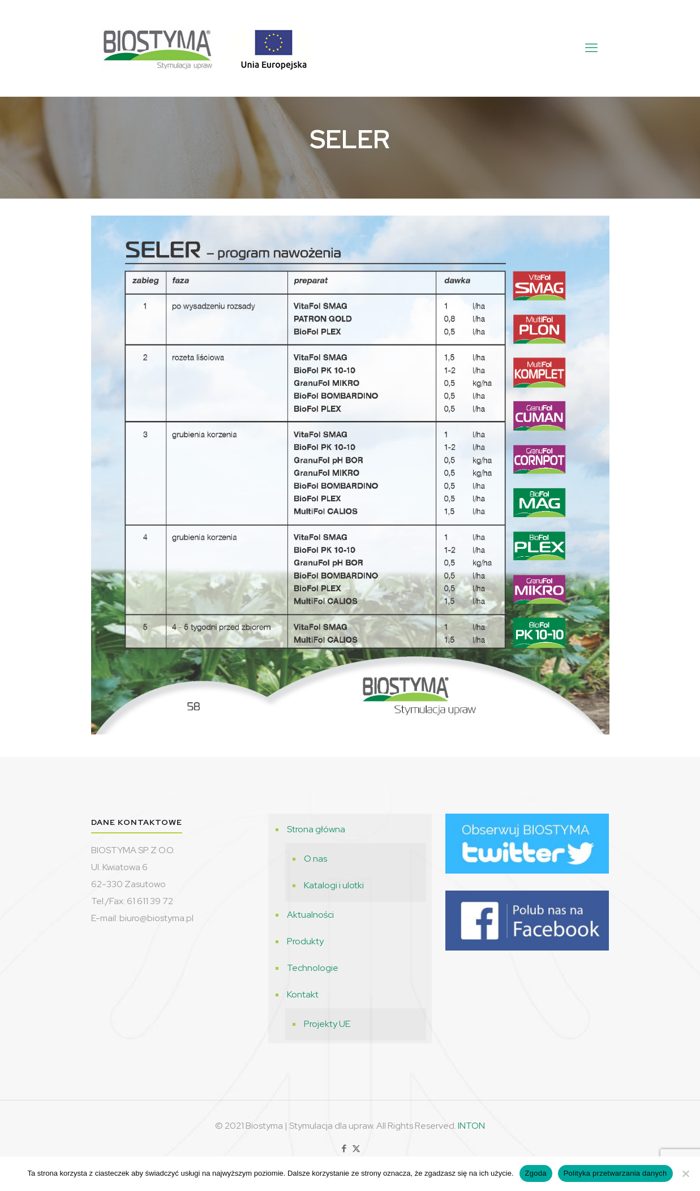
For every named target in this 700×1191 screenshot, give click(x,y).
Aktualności (310, 915)
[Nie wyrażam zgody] (686, 1173)
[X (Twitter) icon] (356, 1148)
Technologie (312, 968)
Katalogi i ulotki (334, 885)
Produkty (305, 941)
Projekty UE (327, 1024)
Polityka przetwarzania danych (615, 1173)
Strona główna (316, 829)
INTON (471, 1126)
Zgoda (536, 1173)
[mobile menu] (591, 48)
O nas (315, 859)
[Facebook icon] (344, 1148)
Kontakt (303, 994)
